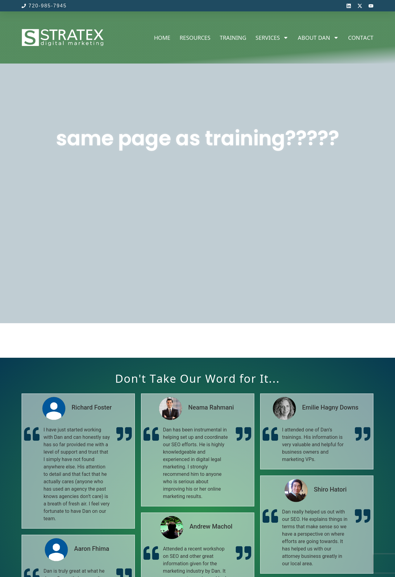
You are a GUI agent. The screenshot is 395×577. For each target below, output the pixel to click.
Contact (360, 37)
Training (233, 37)
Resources (195, 37)
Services (272, 37)
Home (162, 37)
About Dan (318, 37)
